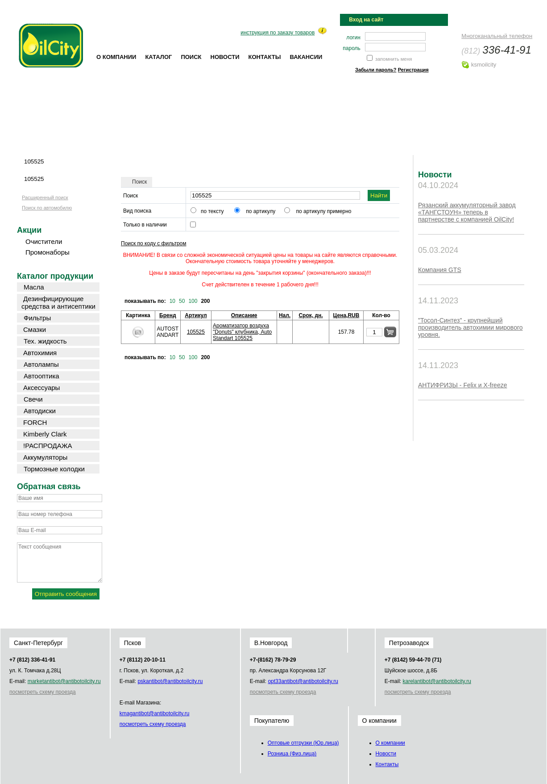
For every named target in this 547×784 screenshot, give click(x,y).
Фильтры (37, 318)
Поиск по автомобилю (47, 207)
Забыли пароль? (375, 69)
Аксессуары (41, 387)
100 (192, 301)
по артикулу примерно (324, 211)
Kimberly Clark (45, 434)
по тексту (212, 211)
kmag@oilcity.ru (155, 713)
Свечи (33, 399)
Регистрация (413, 69)
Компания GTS (439, 269)
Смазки (34, 329)
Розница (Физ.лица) (292, 753)
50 (182, 301)
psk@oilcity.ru (170, 681)
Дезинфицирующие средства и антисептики (58, 302)
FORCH (35, 422)
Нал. (284, 315)
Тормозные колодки (54, 469)
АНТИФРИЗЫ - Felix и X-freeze (462, 385)
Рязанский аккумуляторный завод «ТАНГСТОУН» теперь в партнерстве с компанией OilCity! (467, 212)
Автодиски (40, 411)
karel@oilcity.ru (436, 681)
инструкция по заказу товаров (277, 32)
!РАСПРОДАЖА (47, 445)
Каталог (158, 57)
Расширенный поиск (45, 197)
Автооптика (41, 376)
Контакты (265, 57)
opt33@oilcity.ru (303, 681)
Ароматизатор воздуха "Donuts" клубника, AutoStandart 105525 (242, 332)
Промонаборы (47, 252)
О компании (116, 57)
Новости (225, 57)
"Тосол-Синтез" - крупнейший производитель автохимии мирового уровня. (470, 327)
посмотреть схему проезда (42, 692)
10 (172, 301)
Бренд (167, 315)
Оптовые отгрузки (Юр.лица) (303, 743)
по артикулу (260, 211)
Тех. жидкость (45, 341)
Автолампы (41, 364)
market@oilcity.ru (64, 681)
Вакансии (306, 57)
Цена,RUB (346, 315)
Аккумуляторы (45, 457)
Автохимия (40, 352)
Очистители (43, 241)
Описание (244, 315)
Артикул (196, 315)
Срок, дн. (310, 315)
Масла (34, 287)
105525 (196, 332)
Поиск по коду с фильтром (153, 243)
